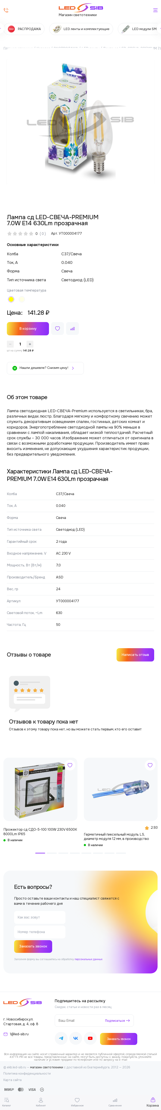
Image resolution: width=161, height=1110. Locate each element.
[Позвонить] (6, 10)
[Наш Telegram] (61, 1039)
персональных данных (88, 959)
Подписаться (115, 1021)
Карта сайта (12, 1080)
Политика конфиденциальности (27, 1074)
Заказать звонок (33, 946)
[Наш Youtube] (90, 1039)
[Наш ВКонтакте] (75, 1039)
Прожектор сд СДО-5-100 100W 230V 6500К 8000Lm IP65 (40, 831)
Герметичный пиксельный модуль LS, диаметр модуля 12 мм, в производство (116, 836)
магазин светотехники (46, 1068)
